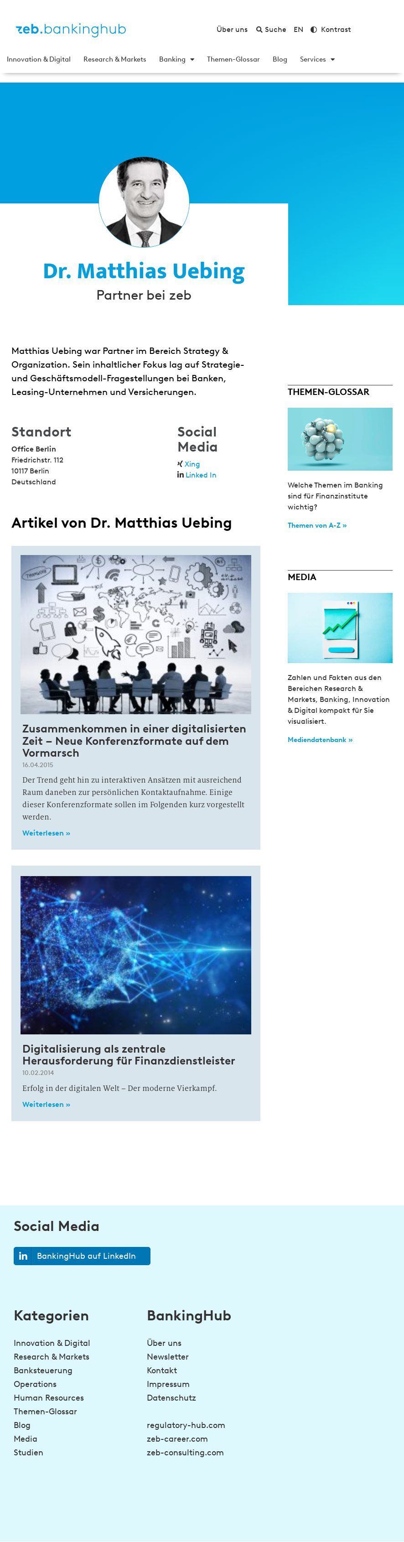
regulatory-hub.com (186, 1425)
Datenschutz (171, 1398)
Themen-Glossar (233, 59)
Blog (280, 59)
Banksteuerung (43, 1370)
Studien (28, 1453)
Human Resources (49, 1398)
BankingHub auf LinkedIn (75, 1256)
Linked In (201, 475)
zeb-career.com (177, 1439)
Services (317, 59)
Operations (35, 1384)
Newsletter (168, 1357)
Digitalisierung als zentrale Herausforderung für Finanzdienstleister (128, 1054)
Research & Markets (114, 59)
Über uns (164, 1343)
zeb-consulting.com (185, 1453)
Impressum (168, 1384)
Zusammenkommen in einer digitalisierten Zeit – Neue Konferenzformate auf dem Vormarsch (134, 740)
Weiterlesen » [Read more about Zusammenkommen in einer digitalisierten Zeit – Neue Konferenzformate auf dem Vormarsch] (46, 833)
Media (25, 1439)
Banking (176, 59)
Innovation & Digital (39, 59)
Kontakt (162, 1370)
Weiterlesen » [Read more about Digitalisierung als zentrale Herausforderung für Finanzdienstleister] (46, 1104)
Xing (192, 464)
